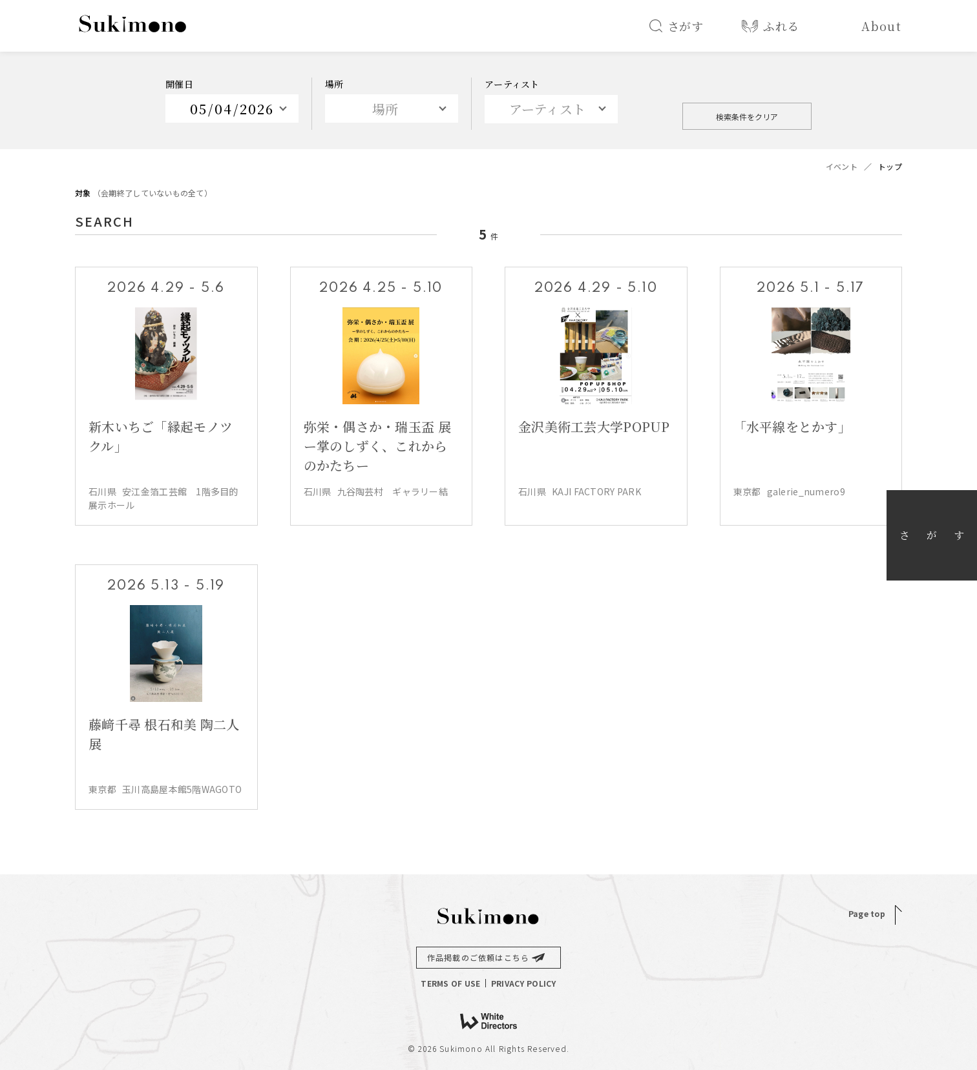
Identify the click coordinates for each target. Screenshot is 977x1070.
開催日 (179, 83)
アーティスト (512, 83)
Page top (866, 913)
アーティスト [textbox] (547, 108)
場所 (334, 83)
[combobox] (551, 109)
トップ (890, 166)
